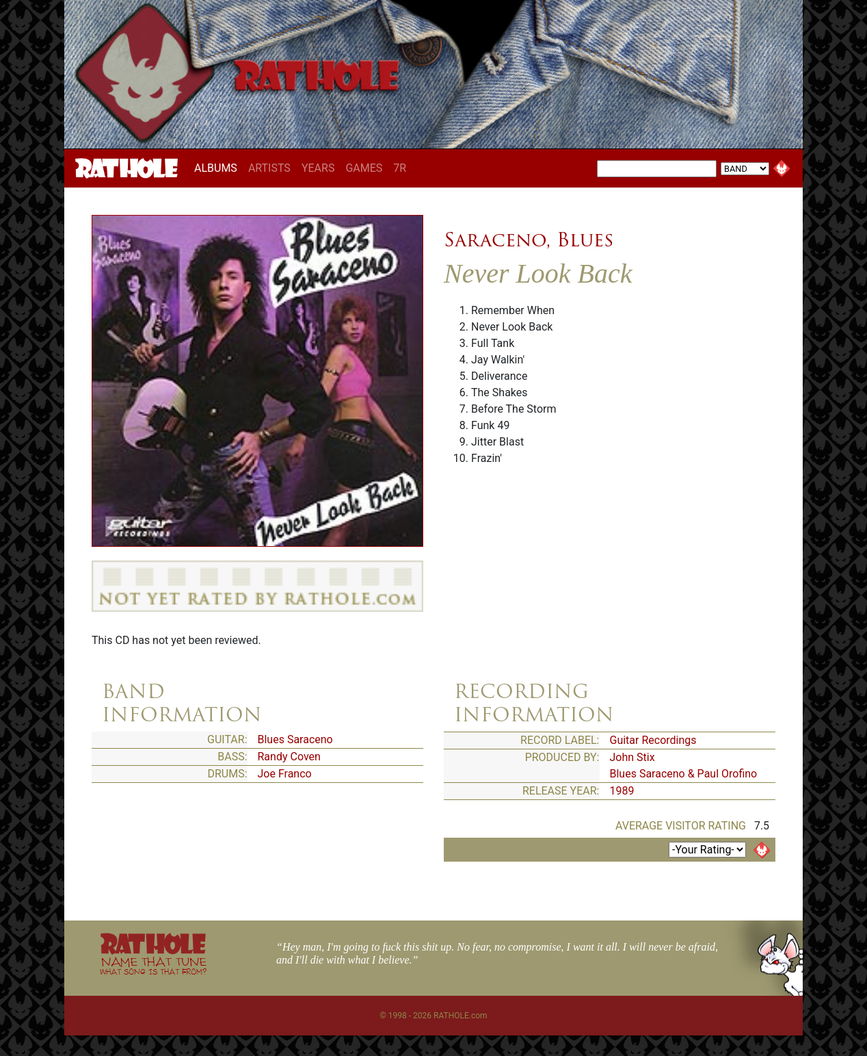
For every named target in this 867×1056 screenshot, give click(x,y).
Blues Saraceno (295, 739)
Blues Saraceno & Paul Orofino (684, 773)
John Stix (632, 757)
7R (399, 168)
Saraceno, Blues (528, 239)
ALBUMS (218, 168)
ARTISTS (269, 168)
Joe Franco (285, 773)
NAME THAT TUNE (153, 965)
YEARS (318, 168)
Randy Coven (289, 756)
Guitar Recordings (653, 740)
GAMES (363, 168)
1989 (622, 790)
